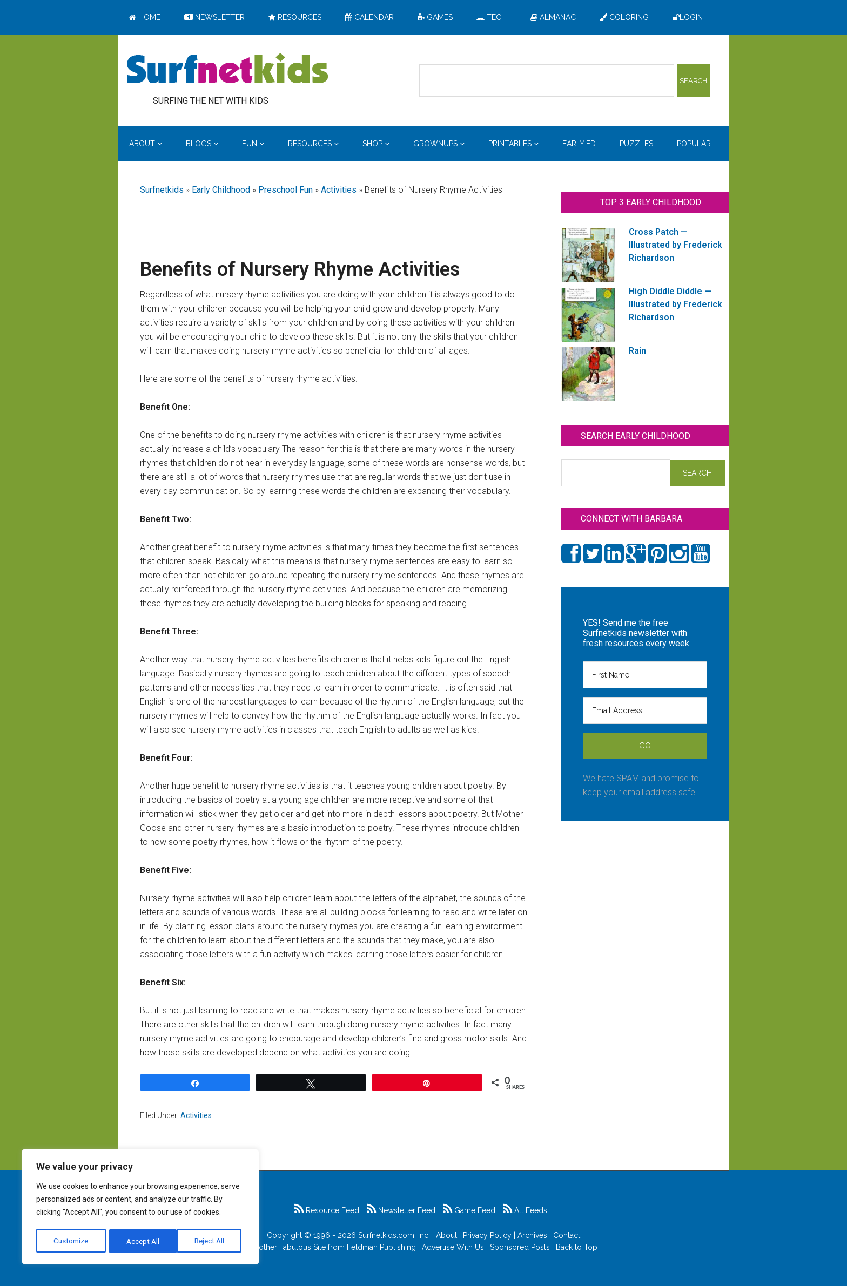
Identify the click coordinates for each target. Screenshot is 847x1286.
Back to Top (576, 1247)
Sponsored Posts (520, 1247)
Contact (566, 1235)
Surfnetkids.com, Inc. (394, 1235)
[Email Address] (645, 710)
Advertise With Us (453, 1247)
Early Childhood (221, 190)
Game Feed (469, 1210)
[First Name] (645, 674)
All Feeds (525, 1210)
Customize (71, 1241)
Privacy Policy (487, 1235)
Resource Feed (326, 1210)
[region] (140, 1207)
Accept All (211, 1241)
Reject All (142, 1241)
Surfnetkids (162, 190)
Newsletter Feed (401, 1210)
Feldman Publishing (381, 1247)
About (446, 1235)
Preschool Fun (285, 190)
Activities (339, 190)
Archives (532, 1235)
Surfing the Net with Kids (227, 69)
